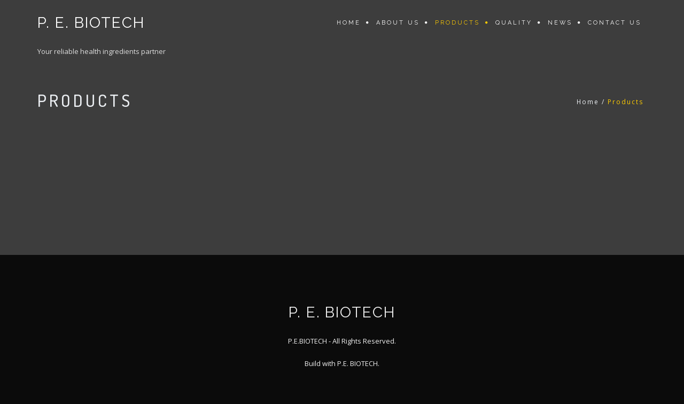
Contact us (614, 22)
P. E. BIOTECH (91, 23)
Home (349, 22)
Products (457, 22)
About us (397, 22)
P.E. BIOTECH (357, 363)
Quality (513, 22)
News (560, 22)
